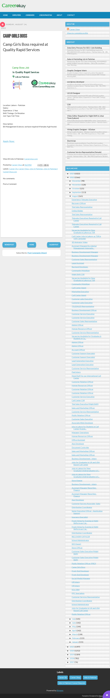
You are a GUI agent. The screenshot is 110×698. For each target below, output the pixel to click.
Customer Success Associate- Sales (86, 503)
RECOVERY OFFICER (81, 536)
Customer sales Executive (82, 299)
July (73, 619)
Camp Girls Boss (15, 36)
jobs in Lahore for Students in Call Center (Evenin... (85, 427)
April (74, 630)
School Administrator (80, 540)
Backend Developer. (80, 267)
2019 (72, 654)
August (75, 196)
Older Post (53, 245)
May (74, 626)
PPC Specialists (78, 593)
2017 (72, 662)
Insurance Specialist (80, 517)
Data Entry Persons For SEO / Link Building (84, 48)
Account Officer (78, 350)
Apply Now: (9, 141)
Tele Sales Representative (82, 207)
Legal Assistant (78, 263)
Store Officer (77, 548)
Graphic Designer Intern (77, 70)
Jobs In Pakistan (36, 169)
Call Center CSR (78, 400)
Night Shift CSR (78, 274)
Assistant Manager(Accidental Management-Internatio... (84, 247)
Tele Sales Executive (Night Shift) (85, 404)
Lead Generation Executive (82, 361)
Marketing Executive (80, 291)
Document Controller (80, 447)
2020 (72, 650)
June (74, 623)
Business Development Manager (85, 252)
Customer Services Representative (86, 597)
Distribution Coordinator (82, 507)
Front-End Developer (80, 571)
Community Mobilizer (81, 270)
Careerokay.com (31, 159)
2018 (72, 658)
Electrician (71, 141)
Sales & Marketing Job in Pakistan (81, 59)
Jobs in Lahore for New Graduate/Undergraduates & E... (85, 469)
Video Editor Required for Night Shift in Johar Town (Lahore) (85, 117)
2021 (72, 647)
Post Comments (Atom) (37, 253)
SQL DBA (76, 589)
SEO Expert (76, 544)
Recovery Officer (79, 203)
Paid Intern (76, 372)
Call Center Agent (79, 288)
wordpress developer (75, 82)
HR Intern (76, 582)
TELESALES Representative (83, 306)
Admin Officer (77, 325)
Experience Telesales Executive (84, 199)
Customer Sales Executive (82, 419)
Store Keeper (77, 480)
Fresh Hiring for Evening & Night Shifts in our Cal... (85, 522)
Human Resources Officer (82, 385)
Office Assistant (78, 440)
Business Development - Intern (84, 458)
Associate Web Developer (82, 423)
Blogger (60, 690)
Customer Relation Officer (82, 382)
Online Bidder (77, 211)
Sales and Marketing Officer (83, 408)
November (76, 184)
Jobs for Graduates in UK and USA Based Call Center (86, 463)
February (76, 638)
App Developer (78, 443)
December (76, 181)
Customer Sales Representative (84, 259)
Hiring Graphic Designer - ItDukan (81, 129)
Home (31, 245)
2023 (72, 173)
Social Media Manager (81, 578)
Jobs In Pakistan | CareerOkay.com (72, 683)
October (75, 188)
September (76, 192)
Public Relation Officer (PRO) (84, 563)
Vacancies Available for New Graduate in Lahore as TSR (83, 231)
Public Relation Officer (81, 415)
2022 (72, 177)
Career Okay (23, 169)
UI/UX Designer (73, 93)
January (75, 642)
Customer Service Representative (85, 332)
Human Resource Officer (82, 329)
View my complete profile (77, 33)
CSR (69, 104)
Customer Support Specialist (83, 353)
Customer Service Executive (83, 314)
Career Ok (13, 169)
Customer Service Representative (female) (84, 152)
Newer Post (9, 245)
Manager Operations (80, 432)
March (75, 634)
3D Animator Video (80, 242)
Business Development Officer (84, 310)
